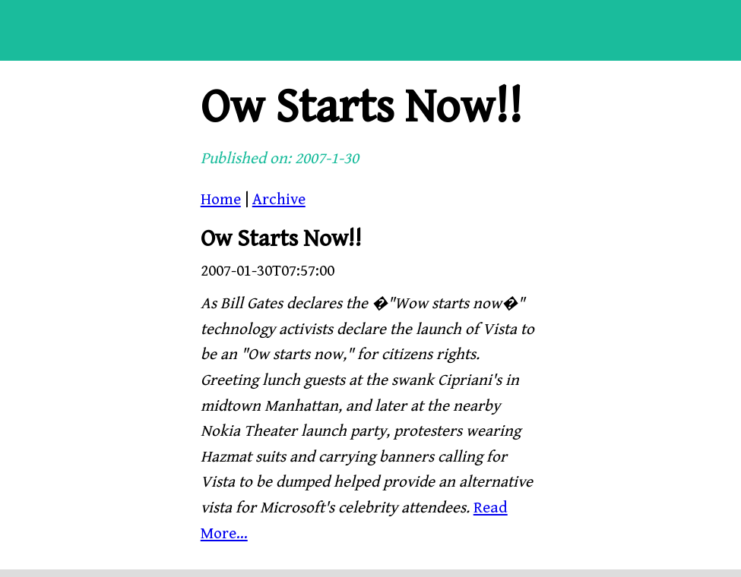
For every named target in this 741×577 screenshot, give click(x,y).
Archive (279, 200)
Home (221, 200)
